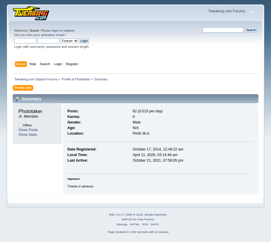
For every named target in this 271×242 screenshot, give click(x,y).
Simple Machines (155, 214)
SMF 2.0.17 (116, 214)
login (55, 30)
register (68, 30)
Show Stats (27, 135)
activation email (52, 35)
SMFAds (127, 219)
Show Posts (28, 130)
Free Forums (145, 219)
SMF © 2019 (134, 214)
